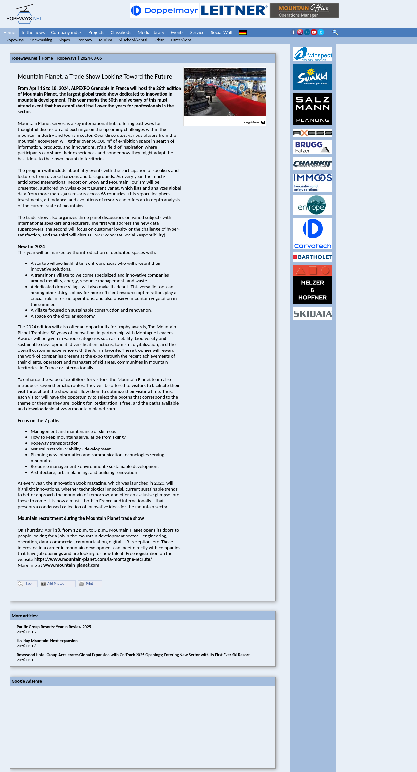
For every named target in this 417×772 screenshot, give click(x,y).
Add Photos (52, 583)
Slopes (64, 39)
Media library (151, 32)
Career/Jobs (181, 39)
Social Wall (221, 32)
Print (86, 583)
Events (177, 32)
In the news (33, 32)
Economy (84, 39)
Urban (159, 39)
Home (9, 32)
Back (25, 583)
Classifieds (121, 32)
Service (197, 32)
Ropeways (15, 39)
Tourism (105, 39)
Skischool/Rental (133, 39)
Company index (66, 32)
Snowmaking (41, 39)
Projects (96, 32)
